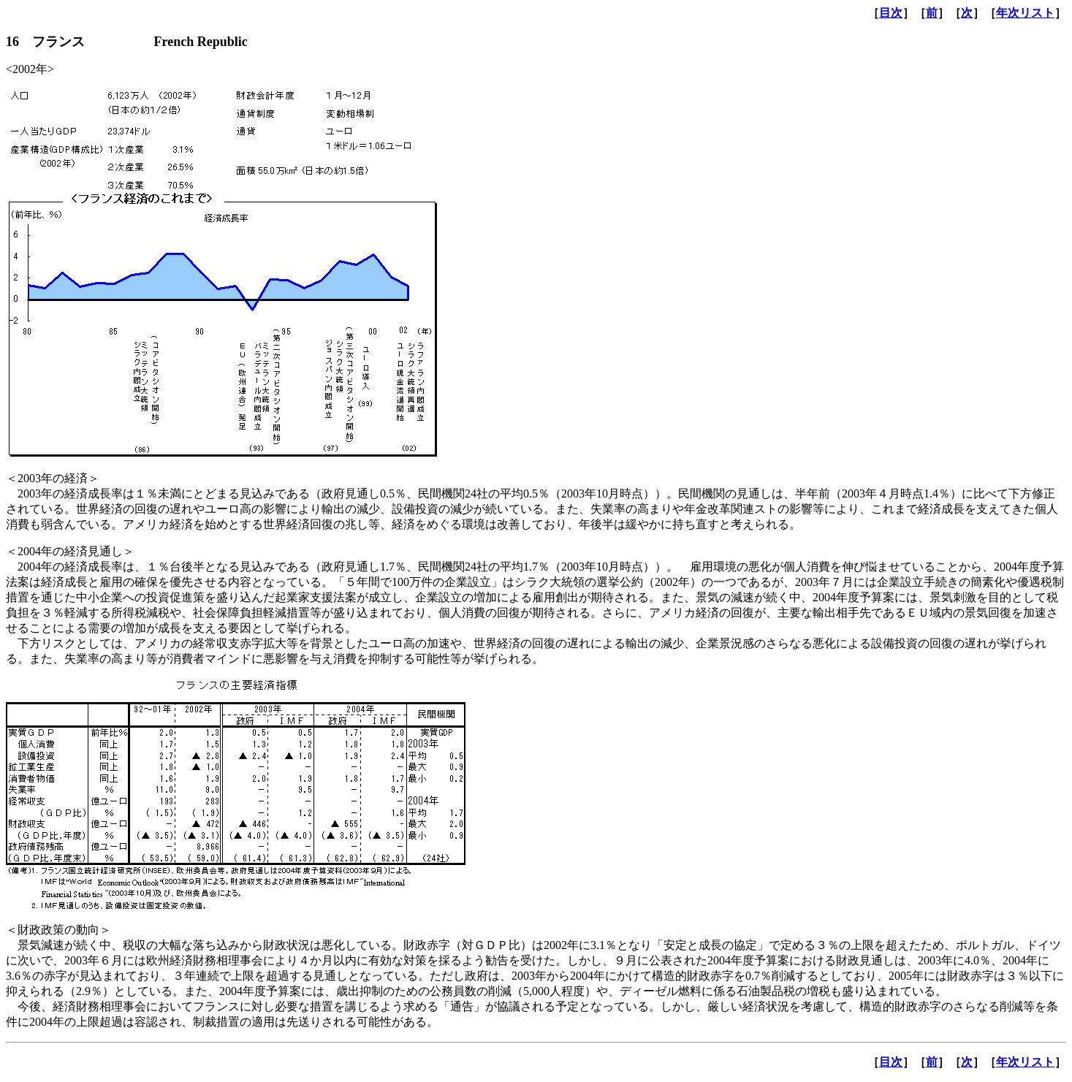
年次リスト (1025, 13)
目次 (890, 13)
